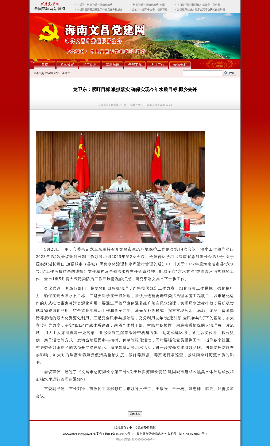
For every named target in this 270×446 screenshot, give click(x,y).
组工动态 (90, 65)
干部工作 (135, 65)
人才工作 (157, 65)
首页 (44, 65)
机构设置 (67, 65)
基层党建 (112, 65)
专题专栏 (180, 65)
